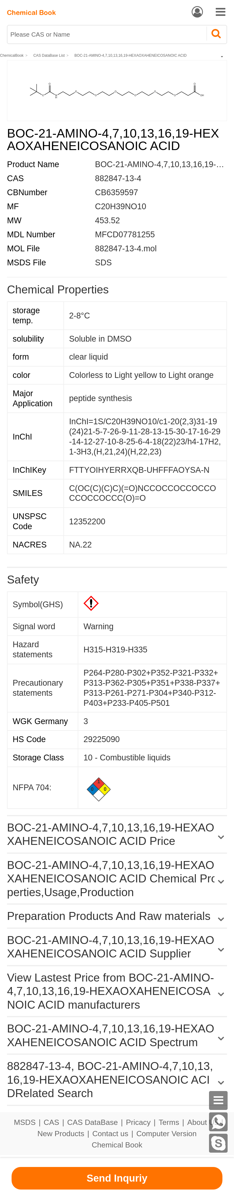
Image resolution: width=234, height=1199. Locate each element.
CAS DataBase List (49, 55)
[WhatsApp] (218, 1121)
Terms (169, 1122)
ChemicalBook (11, 55)
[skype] (218, 1143)
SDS (103, 262)
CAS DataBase (92, 1122)
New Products (60, 1133)
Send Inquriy (117, 1178)
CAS (51, 1122)
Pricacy (138, 1122)
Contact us (110, 1133)
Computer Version (166, 1133)
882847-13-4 (118, 178)
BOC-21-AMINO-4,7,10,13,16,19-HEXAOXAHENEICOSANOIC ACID (130, 55)
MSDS (24, 1122)
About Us (202, 1122)
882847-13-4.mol (126, 248)
